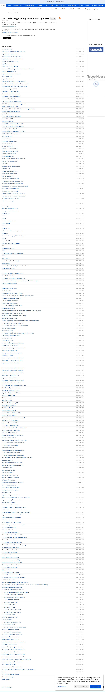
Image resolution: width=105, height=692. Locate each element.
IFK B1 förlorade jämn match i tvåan (11, 388)
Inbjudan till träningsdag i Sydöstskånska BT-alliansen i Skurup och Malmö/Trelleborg (25, 584)
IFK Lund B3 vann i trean (8, 607)
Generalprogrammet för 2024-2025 (11, 335)
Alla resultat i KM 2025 (7, 121)
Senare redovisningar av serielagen (11, 560)
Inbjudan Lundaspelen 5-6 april (10, 188)
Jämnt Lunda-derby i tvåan (9, 405)
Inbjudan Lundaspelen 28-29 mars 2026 (12, 59)
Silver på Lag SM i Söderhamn (10, 171)
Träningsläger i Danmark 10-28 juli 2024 (12, 353)
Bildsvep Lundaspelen (8, 176)
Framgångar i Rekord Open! (9, 129)
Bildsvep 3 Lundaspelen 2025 (9, 161)
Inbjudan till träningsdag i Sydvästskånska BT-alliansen (17, 457)
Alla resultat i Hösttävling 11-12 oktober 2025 (14, 81)
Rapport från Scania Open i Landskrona (12, 435)
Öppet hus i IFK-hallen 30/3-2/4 (10, 54)
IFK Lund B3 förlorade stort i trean (11, 550)
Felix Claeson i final (7, 400)
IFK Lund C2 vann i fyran (8, 604)
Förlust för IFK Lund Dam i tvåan (10, 530)
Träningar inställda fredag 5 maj (10, 490)
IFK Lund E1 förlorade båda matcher (11, 612)
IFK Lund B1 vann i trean (8, 614)
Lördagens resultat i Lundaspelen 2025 (12, 183)
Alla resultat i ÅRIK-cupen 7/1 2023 (11, 637)
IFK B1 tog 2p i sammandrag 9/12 (10, 425)
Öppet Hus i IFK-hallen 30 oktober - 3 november (14, 440)
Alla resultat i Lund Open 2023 (10, 505)
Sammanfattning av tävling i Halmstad (12, 662)
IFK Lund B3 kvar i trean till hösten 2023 (12, 535)
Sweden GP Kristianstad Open (10, 303)
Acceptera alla (95, 687)
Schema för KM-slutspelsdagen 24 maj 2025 (13, 131)
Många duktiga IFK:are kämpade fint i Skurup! (14, 315)
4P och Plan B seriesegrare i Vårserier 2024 (13, 348)
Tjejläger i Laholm (6, 570)
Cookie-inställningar (6, 687)
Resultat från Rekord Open (9, 415)
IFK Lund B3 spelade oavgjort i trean (11, 609)
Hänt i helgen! (5, 258)
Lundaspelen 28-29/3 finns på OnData (12, 56)
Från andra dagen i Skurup (9, 664)
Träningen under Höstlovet (9, 437)
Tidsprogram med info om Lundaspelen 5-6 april (15, 186)
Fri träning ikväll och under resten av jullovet (14, 642)
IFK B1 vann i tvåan (7, 398)
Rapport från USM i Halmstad (9, 345)
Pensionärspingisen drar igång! (10, 261)
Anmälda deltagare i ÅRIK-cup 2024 (11, 413)
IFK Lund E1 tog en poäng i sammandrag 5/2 (13, 525)
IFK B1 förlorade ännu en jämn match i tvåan (14, 385)
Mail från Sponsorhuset (8, 248)
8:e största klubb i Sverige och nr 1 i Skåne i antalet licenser (18, 69)
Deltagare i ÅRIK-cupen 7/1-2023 (10, 639)
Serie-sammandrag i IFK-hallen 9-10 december (14, 428)
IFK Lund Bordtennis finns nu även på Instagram (15, 325)
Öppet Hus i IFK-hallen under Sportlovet (12, 515)
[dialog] (79, 682)
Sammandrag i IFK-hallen (8, 580)
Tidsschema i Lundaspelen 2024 (10, 375)
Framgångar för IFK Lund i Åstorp (10, 390)
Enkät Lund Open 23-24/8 (8, 99)
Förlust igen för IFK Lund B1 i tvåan (11, 430)
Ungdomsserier (61, 5)
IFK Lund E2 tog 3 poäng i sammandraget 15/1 (25, 18)
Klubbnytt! (4, 216)
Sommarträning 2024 (7, 340)
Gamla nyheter (6, 679)
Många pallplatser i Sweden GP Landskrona (14, 158)
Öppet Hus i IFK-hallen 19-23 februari (11, 393)
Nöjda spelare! (6, 263)
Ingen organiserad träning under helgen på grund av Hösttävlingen (20, 281)
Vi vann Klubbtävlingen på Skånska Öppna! (13, 236)
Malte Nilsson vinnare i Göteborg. (11, 111)
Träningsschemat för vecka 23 (10, 475)
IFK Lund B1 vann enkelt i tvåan (10, 445)
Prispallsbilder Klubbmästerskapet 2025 (12, 124)
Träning (40, 5)
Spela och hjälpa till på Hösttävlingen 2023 (13, 450)
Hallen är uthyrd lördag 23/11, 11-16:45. (12, 231)
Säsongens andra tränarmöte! (10, 211)
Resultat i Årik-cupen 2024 (9, 410)
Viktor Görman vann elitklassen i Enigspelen (14, 104)
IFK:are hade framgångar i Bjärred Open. (13, 126)
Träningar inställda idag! (8, 470)
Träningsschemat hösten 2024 (10, 318)
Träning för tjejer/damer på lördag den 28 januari (15, 582)
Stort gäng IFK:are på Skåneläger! (11, 243)
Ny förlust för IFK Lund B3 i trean (10, 547)
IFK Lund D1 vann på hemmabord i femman (13, 575)
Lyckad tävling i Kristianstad (9, 173)
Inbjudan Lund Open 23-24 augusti (11, 96)
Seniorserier (50, 5)
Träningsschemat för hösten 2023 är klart (13, 465)
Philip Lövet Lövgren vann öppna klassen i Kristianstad (16, 659)
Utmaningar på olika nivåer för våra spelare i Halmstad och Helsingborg (21, 310)
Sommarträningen (7, 467)
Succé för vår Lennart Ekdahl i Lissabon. (12, 293)
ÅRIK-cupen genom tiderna (9, 328)
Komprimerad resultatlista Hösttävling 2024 (13, 278)
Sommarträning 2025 (7, 119)
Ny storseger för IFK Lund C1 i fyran (11, 522)
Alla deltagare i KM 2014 (8, 355)
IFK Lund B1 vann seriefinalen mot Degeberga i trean (16, 545)
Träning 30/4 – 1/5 (6, 492)
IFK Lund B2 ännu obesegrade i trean (12, 542)
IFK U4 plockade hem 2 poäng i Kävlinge (12, 253)
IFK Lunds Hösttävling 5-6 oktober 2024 (12, 305)
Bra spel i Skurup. (6, 139)
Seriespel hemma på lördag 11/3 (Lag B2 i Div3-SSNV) (16, 512)
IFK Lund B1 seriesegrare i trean (10, 532)
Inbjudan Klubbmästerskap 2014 (10, 363)
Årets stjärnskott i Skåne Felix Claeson (12, 667)
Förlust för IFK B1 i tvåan (8, 395)
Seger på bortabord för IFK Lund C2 (11, 517)
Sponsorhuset (6, 114)
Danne (3, 672)
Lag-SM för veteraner (7, 79)
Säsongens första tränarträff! (10, 300)
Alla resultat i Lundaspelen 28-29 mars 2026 (13, 51)
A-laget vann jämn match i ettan (10, 652)
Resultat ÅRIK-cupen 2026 (9, 71)
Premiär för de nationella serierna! (11, 298)
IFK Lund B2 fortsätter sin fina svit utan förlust (14, 627)
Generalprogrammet (7, 460)
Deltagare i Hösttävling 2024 (9, 288)
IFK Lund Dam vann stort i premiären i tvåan (13, 657)
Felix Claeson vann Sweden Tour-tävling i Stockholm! (16, 497)
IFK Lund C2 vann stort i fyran (9, 567)
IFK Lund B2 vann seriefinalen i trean (11, 622)
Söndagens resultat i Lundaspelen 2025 (12, 181)
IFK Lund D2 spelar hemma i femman (11, 632)
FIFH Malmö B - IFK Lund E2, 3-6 (10, 32)
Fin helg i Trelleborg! (7, 146)
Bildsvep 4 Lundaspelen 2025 (9, 148)
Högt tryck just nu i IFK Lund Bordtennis (12, 313)
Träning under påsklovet (8, 502)
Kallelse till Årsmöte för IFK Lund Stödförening (14, 507)
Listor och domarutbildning (9, 447)
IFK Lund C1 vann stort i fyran (9, 602)
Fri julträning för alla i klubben (10, 420)
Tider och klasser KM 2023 (9, 485)
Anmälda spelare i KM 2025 (9, 153)
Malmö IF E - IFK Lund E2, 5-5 (9, 26)
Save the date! (6, 223)
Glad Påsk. (5, 163)
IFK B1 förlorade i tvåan (8, 408)
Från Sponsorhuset (7, 49)
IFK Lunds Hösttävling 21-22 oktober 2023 (13, 455)
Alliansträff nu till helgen (8, 276)
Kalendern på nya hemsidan (9, 644)
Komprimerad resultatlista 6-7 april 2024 (12, 373)
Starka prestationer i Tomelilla (10, 151)
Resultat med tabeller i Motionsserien (12, 562)
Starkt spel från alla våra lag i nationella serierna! (15, 266)
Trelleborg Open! (6, 290)
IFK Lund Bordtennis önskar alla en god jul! (13, 418)
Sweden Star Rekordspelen (9, 283)
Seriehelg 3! (5, 233)
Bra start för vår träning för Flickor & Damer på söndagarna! (18, 295)
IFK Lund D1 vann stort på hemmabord (12, 634)
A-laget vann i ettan (7, 555)
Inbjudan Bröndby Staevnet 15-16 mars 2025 (14, 196)
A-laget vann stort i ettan (8, 624)
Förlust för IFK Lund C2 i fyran (9, 617)
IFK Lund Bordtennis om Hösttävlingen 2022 (13, 649)
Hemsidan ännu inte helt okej (10, 191)
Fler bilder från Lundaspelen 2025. (11, 166)
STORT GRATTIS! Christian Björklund (11, 134)
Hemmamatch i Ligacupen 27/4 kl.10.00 (12, 360)
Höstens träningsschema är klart (10, 94)
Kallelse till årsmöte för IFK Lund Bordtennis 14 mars (16, 510)
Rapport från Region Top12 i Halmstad (12, 647)
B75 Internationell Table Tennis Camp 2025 (13, 193)
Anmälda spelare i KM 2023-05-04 (11, 487)
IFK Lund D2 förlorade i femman (10, 599)
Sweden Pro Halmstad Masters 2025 (11, 101)
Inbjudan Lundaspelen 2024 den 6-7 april (13, 380)
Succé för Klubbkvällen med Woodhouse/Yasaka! (15, 84)
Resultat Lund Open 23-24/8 (9, 89)
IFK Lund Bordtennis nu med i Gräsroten (12, 323)
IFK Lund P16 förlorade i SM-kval (10, 674)
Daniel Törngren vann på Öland (10, 106)
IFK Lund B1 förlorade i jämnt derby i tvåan (13, 442)
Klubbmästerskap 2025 (8, 156)
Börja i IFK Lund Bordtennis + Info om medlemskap (21, 5)
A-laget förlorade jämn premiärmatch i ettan (13, 654)
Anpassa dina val (61, 686)
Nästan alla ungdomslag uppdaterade (12, 587)
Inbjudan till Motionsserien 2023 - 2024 (12, 462)
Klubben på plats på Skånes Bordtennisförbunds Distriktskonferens (20, 320)
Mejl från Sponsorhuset (8, 64)
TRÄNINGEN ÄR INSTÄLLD (8, 480)
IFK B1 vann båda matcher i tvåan (11, 452)
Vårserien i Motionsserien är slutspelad (12, 482)
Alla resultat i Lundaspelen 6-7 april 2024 (12, 370)
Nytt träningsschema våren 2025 (10, 198)
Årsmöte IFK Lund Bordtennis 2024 (11, 383)
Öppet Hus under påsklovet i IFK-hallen (12, 500)
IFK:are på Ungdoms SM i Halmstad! (11, 116)
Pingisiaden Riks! (6, 241)
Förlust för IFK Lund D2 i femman (10, 520)
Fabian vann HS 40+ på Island (10, 66)
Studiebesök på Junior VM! (9, 221)
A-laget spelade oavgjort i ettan (10, 557)
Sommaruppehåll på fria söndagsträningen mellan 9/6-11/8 (18, 333)
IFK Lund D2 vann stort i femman (10, 572)
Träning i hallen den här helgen (10, 477)
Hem (3, 5)
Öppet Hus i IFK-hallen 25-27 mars (11, 378)
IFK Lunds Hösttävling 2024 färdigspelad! (12, 273)
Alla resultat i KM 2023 (7, 472)
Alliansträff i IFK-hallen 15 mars (10, 61)
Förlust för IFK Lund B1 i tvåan (10, 433)
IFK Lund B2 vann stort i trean (9, 540)
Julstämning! (5, 206)
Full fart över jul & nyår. (8, 201)
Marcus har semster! (7, 330)
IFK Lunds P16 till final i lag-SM (10, 403)
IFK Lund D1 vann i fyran (8, 677)
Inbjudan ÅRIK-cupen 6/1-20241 (10, 423)
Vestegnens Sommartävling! (9, 141)
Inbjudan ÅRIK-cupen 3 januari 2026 (11, 74)
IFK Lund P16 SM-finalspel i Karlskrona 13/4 (13, 368)
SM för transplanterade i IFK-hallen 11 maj (13, 358)
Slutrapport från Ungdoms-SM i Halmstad (13, 343)
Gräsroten (4, 246)
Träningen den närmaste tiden (10, 208)
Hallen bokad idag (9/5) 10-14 (9, 350)
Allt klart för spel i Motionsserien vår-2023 (13, 589)
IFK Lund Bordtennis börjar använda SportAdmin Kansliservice (18, 669)
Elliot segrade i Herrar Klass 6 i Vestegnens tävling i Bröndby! (18, 109)
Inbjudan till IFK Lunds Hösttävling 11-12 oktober (14, 86)
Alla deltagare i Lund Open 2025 (10, 91)
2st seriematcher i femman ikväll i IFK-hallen (13, 577)
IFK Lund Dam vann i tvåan (9, 527)
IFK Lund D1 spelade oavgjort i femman (12, 594)
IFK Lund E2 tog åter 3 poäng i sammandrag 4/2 (14, 537)
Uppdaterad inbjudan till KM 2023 (11, 495)
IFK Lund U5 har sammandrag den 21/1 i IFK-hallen (15, 592)
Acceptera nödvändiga (81, 687)
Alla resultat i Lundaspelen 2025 (10, 178)
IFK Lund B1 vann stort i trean (9, 552)
